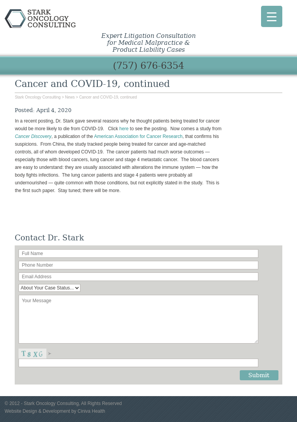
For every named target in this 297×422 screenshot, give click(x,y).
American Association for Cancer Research (138, 136)
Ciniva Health (91, 411)
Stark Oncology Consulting (58, 18)
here (124, 128)
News (70, 97)
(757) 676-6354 (148, 65)
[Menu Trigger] (271, 16)
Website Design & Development (37, 411)
